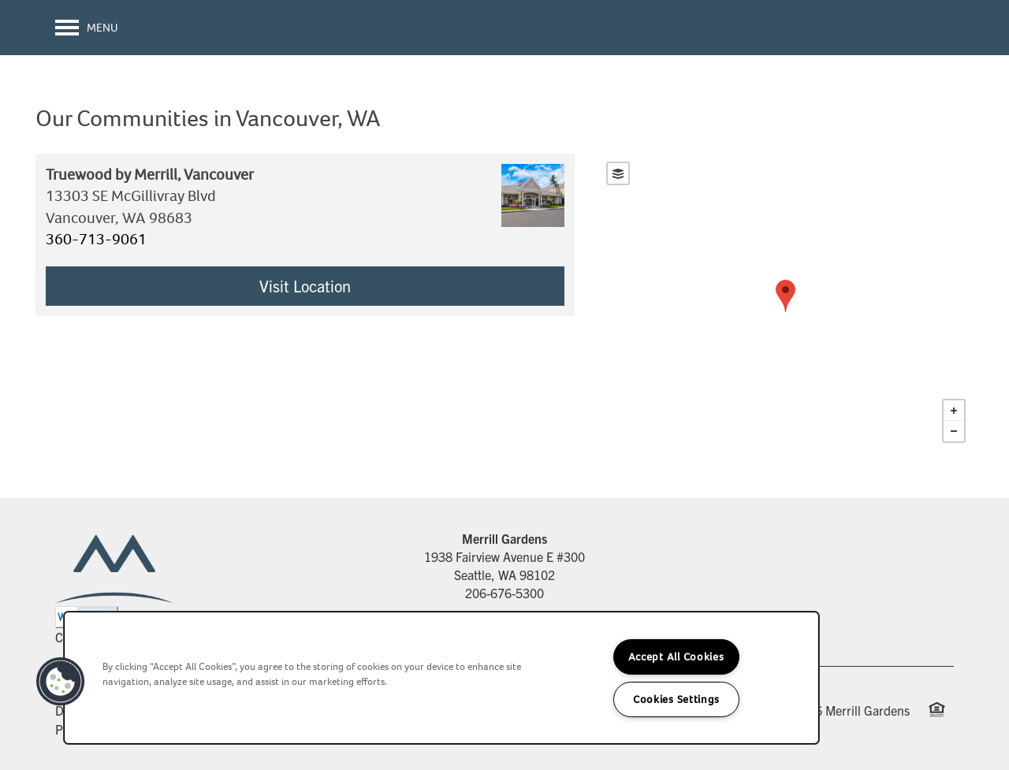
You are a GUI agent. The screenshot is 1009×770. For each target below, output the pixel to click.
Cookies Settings (676, 699)
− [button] (954, 431)
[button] (897, 27)
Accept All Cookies (676, 656)
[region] (441, 678)
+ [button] (954, 410)
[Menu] (86, 27)
